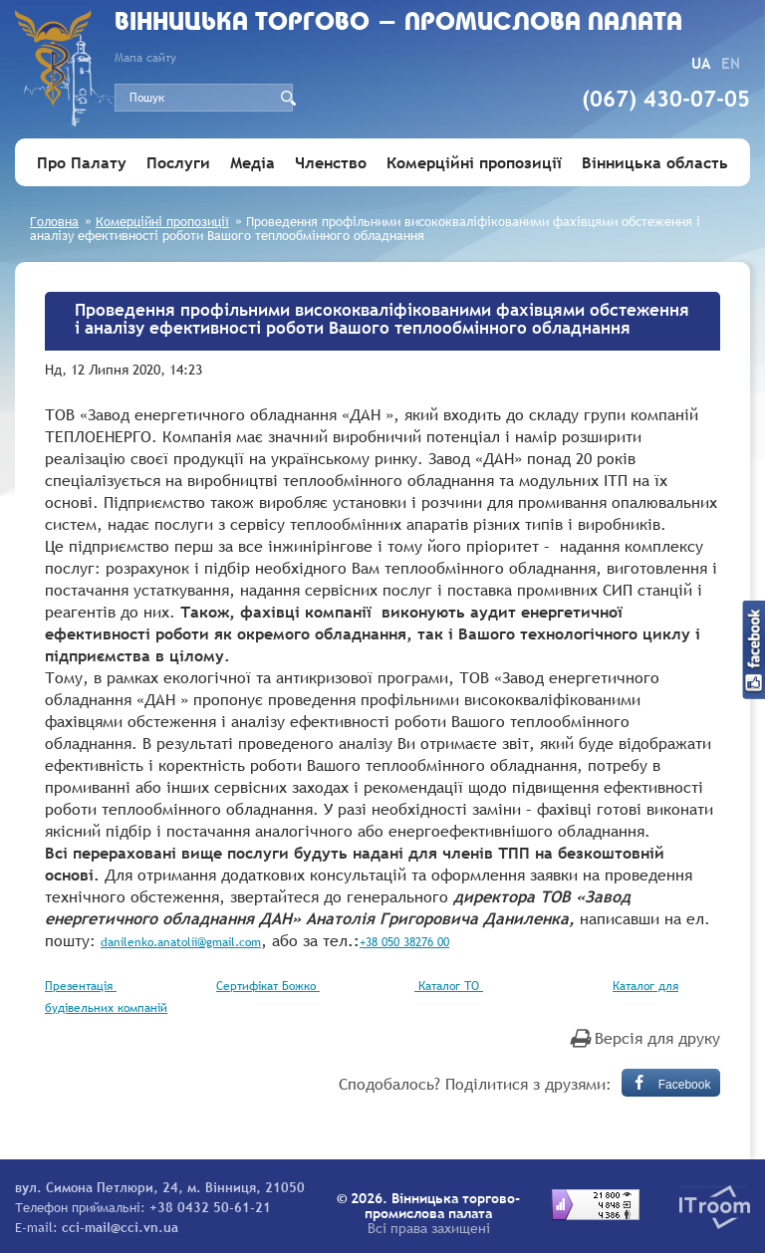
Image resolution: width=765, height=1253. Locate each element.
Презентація (81, 986)
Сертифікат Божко (268, 986)
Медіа (252, 162)
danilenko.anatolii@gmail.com (181, 942)
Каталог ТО (448, 986)
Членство (331, 162)
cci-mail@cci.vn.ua (120, 1227)
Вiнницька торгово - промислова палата (398, 23)
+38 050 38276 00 (404, 942)
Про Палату (82, 162)
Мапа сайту (145, 58)
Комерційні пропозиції (474, 162)
